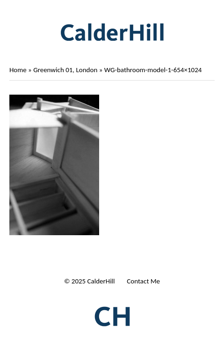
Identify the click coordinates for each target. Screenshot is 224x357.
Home (18, 70)
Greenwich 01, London (65, 70)
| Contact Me (141, 281)
